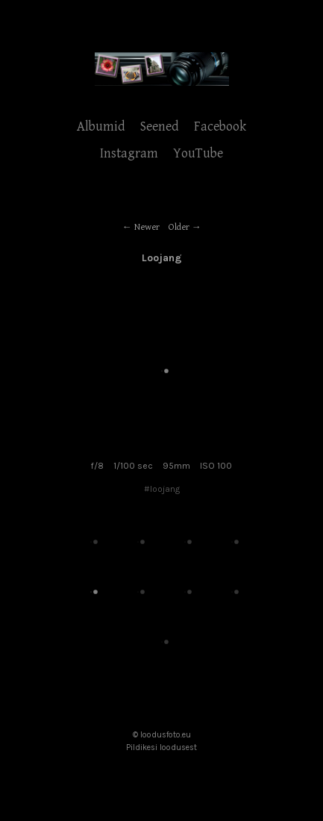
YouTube (198, 153)
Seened (159, 126)
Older (179, 227)
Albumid (101, 126)
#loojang (162, 489)
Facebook (220, 126)
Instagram (129, 153)
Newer (147, 227)
